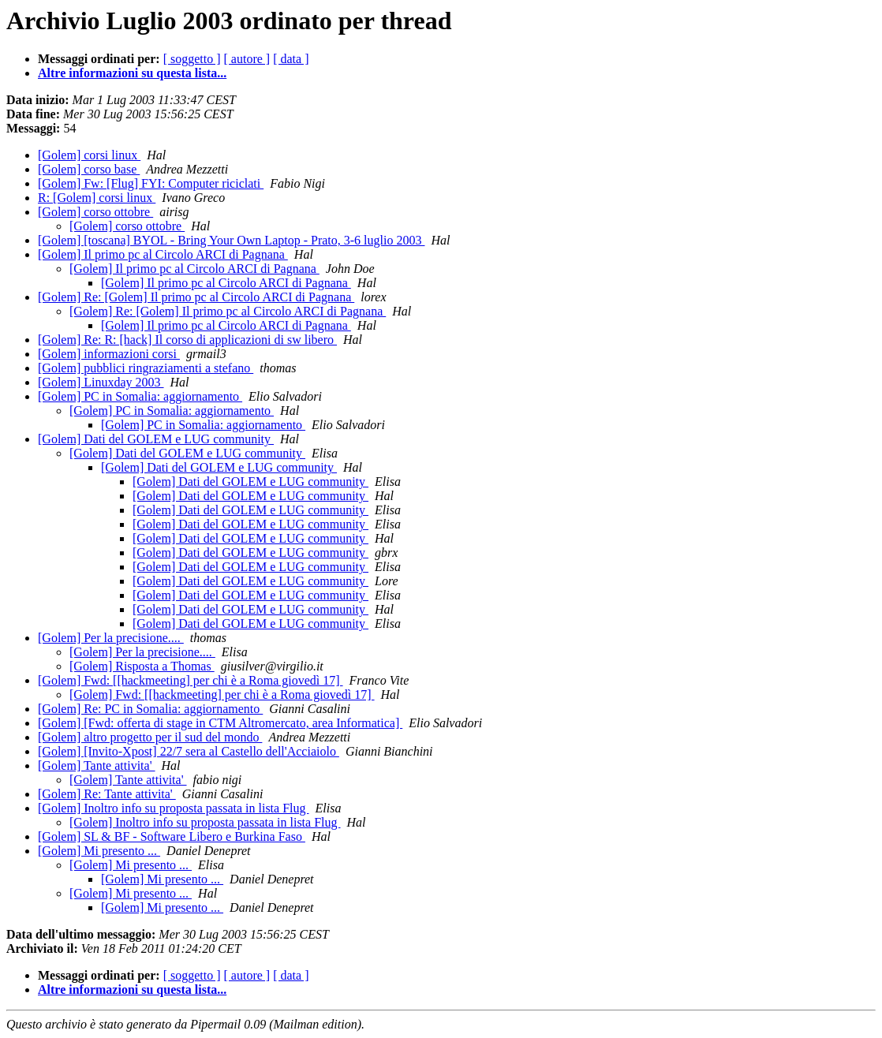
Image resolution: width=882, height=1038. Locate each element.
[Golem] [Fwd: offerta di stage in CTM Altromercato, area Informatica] (220, 723)
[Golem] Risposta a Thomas (142, 666)
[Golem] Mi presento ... (99, 850)
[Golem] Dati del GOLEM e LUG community (156, 439)
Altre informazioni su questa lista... (132, 73)
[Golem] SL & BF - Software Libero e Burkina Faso (171, 836)
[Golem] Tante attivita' (96, 765)
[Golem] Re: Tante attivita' (107, 794)
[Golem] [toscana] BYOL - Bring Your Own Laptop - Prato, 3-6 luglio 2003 (231, 240)
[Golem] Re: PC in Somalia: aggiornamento (150, 708)
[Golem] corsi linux (89, 155)
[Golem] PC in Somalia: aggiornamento (140, 396)
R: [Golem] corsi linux (96, 197)
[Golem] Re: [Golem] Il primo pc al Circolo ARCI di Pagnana (196, 297)
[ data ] (290, 58)
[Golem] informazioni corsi (109, 353)
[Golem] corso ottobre (95, 211)
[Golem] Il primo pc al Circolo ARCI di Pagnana (163, 254)
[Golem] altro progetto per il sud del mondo (150, 737)
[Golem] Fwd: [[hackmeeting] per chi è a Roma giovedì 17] (190, 680)
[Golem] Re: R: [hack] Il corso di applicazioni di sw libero (187, 339)
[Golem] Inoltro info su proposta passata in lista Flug (173, 808)
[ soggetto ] (192, 58)
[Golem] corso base (89, 169)
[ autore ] (247, 58)
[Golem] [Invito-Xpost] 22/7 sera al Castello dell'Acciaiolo (188, 751)
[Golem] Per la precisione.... (111, 637)
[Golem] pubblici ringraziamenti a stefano (145, 368)
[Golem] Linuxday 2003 (101, 382)
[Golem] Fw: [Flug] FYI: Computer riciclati (150, 183)
